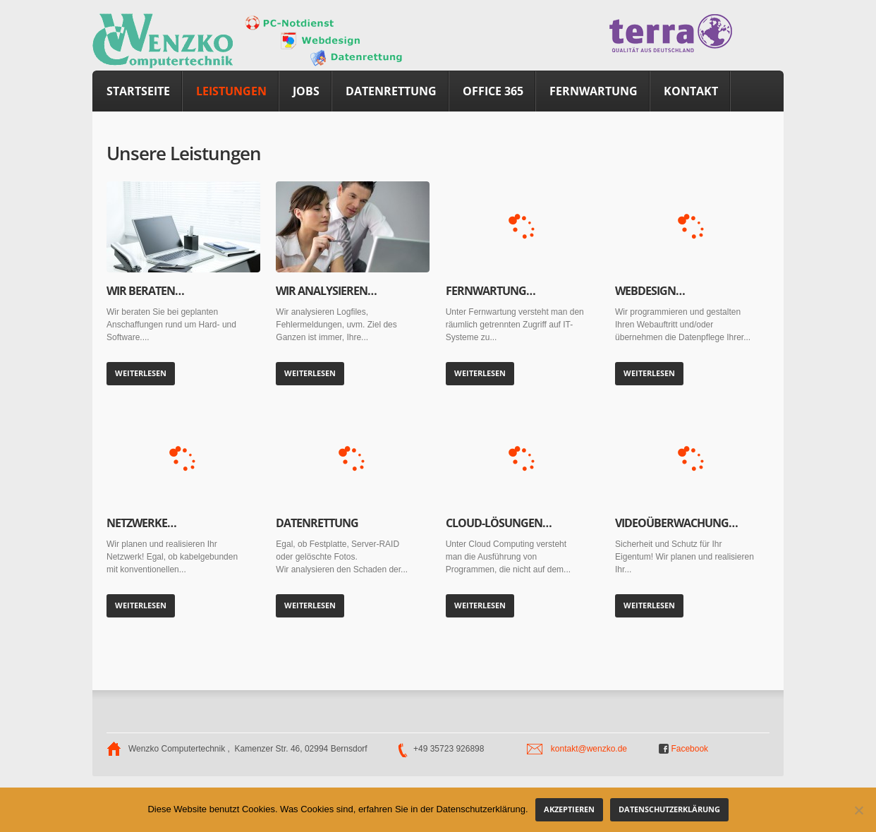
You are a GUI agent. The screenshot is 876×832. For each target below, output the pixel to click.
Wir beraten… (145, 291)
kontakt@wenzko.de (589, 749)
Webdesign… (650, 291)
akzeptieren (569, 809)
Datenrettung (391, 91)
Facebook (683, 749)
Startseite (138, 91)
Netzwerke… (141, 523)
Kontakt (691, 91)
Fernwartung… (490, 291)
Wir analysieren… (326, 291)
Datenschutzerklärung (669, 809)
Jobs (306, 91)
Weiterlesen (140, 373)
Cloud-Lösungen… (499, 523)
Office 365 (493, 91)
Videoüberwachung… (676, 523)
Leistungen (231, 91)
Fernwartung (593, 91)
